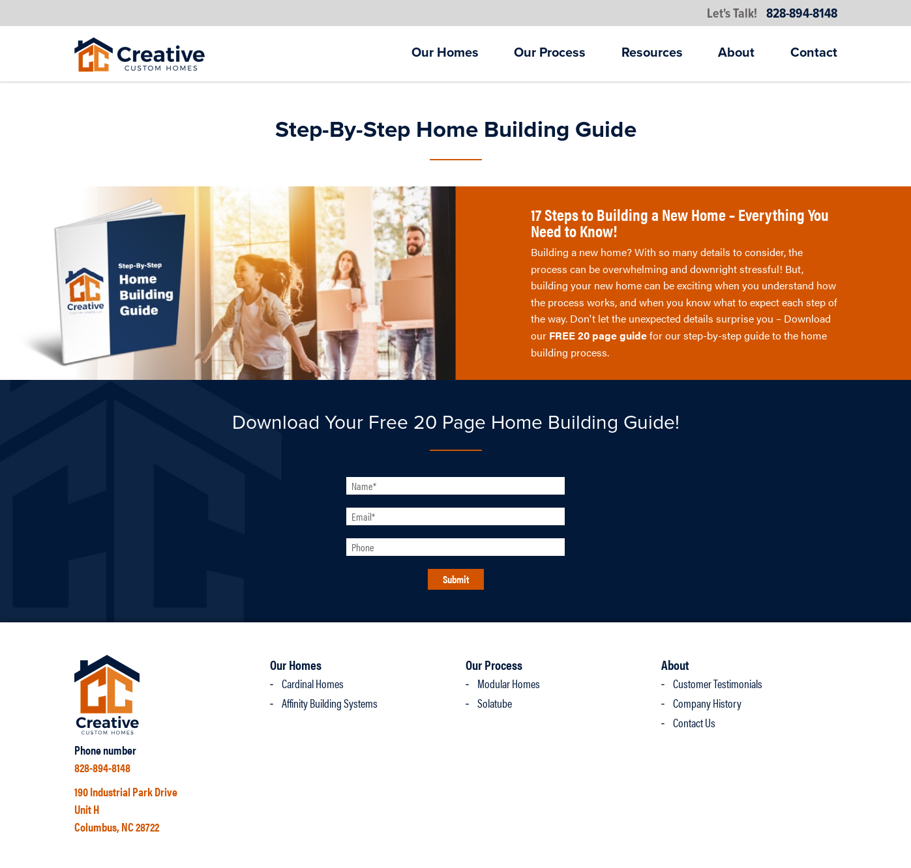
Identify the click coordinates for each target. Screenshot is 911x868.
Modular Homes (508, 683)
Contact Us (694, 722)
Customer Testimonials (717, 683)
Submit (456, 578)
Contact (813, 53)
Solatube (494, 703)
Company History (707, 703)
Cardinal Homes (313, 683)
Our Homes (445, 53)
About (736, 53)
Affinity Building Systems (330, 703)
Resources (652, 53)
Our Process (550, 53)
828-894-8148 (801, 14)
